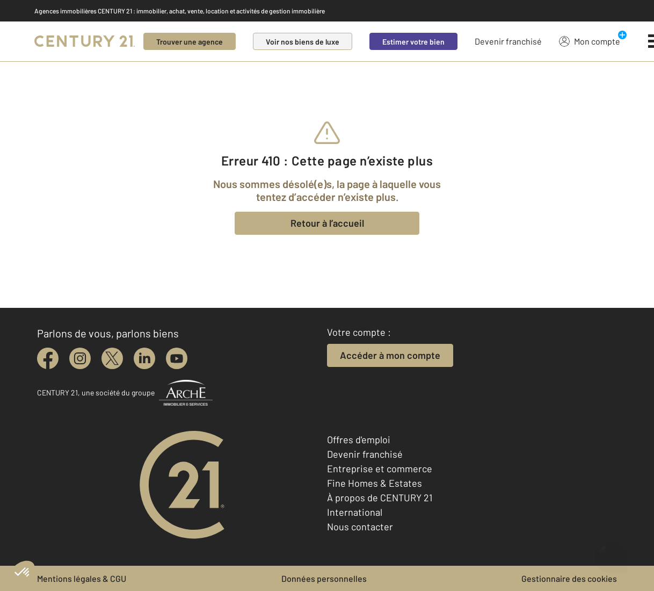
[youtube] (176, 358)
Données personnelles (324, 578)
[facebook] (48, 358)
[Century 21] (84, 41)
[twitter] (112, 358)
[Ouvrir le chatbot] (611, 551)
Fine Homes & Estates (374, 483)
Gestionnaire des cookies (569, 578)
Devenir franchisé (508, 41)
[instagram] (80, 358)
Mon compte (589, 41)
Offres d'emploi (358, 439)
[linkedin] (144, 358)
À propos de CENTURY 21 (379, 497)
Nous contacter (360, 526)
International (354, 512)
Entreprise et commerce (379, 468)
